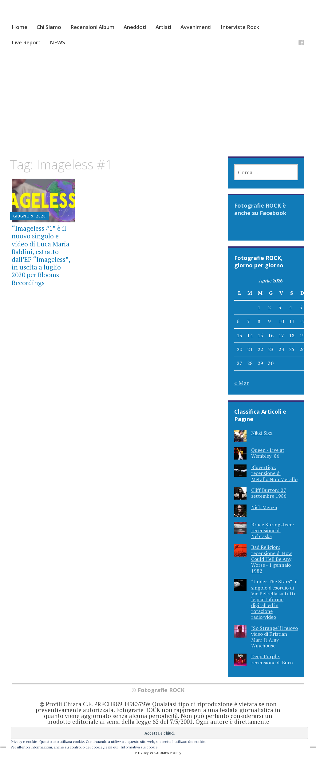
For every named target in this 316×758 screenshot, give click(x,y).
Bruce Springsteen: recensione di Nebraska (272, 530)
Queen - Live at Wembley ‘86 (267, 453)
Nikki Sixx (261, 432)
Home (19, 26)
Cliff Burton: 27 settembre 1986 (268, 493)
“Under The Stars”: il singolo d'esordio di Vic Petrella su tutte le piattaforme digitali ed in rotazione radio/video (274, 599)
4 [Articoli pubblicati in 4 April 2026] (290, 307)
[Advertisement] (158, 111)
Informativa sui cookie (139, 747)
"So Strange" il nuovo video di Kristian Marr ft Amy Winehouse (274, 637)
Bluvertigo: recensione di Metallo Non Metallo (274, 473)
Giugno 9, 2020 (29, 216)
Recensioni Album (92, 26)
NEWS (57, 42)
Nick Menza (264, 507)
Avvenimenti (195, 26)
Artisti (163, 26)
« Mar (241, 383)
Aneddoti (135, 26)
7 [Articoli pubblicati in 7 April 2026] (248, 321)
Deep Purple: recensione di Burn (272, 659)
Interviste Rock (240, 26)
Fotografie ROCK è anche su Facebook (260, 209)
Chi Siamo (49, 26)
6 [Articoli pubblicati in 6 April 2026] (238, 321)
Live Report (26, 42)
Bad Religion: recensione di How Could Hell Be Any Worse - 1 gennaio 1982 (271, 559)
